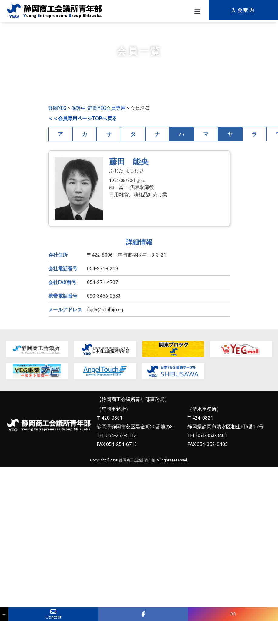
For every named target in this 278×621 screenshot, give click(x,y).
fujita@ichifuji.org (105, 309)
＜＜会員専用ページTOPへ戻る (82, 118)
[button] (198, 11)
